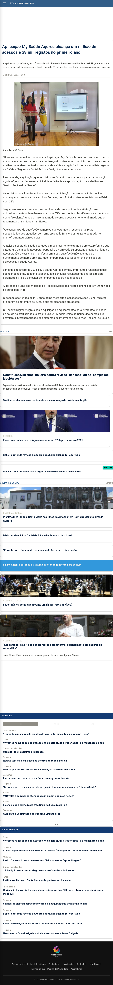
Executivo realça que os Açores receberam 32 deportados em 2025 (43, 440)
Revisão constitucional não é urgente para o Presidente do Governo (42, 471)
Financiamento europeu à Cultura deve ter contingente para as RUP (42, 564)
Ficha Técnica (95, 964)
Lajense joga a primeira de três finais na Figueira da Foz (35, 804)
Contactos (81, 964)
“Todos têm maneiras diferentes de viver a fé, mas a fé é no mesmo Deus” (46, 734)
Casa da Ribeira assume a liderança (23, 751)
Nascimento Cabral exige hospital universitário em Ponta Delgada (40, 933)
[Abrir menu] (4, 3)
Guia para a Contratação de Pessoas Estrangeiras (31, 813)
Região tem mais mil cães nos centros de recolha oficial (35, 760)
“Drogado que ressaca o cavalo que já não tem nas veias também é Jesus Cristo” (49, 787)
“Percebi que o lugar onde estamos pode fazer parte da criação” (40, 550)
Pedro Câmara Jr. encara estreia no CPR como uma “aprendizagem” (42, 860)
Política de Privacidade (57, 969)
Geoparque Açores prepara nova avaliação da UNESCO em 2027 (40, 769)
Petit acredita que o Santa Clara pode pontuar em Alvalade (37, 880)
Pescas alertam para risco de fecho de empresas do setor (36, 778)
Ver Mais (109, 332)
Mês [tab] (92, 724)
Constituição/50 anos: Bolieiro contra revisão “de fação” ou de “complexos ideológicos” (53, 850)
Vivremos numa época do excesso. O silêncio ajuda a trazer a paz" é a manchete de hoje (53, 742)
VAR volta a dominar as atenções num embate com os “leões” (38, 795)
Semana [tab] (56, 724)
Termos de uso (38, 969)
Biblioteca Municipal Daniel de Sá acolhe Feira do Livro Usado (38, 535)
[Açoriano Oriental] (56, 957)
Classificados (68, 964)
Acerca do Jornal (20, 964)
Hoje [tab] (20, 724)
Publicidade (54, 964)
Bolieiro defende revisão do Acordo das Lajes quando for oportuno (41, 454)
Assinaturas (76, 969)
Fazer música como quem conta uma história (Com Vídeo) (37, 604)
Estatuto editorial (38, 964)
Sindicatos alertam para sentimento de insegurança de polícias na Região (45, 400)
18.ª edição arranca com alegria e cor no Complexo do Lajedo (38, 870)
